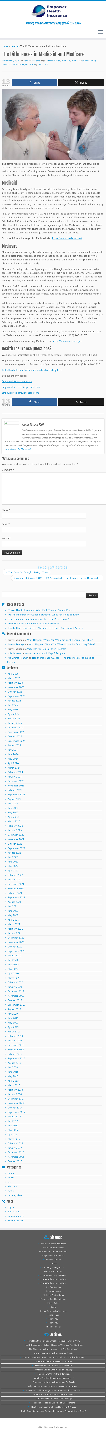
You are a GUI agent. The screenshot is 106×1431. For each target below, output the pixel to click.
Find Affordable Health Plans (53, 1279)
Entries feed (14, 1211)
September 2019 (16, 1004)
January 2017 (15, 1147)
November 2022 (16, 839)
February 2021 (15, 928)
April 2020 (13, 973)
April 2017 (13, 1134)
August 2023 (14, 799)
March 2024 (14, 767)
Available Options (53, 1259)
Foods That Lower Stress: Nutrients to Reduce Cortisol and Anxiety (45, 628)
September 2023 (16, 794)
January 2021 (15, 933)
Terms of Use (53, 1315)
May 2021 (13, 915)
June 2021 (13, 910)
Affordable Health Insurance (53, 1243)
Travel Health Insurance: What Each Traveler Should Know (40, 610)
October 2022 (15, 843)
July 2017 (13, 1121)
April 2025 (13, 714)
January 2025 (15, 723)
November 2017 (16, 1103)
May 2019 (13, 1022)
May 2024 (13, 758)
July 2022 (13, 857)
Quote (53, 1307)
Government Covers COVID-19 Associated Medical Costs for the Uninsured (57, 578)
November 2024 (16, 731)
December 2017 (16, 1098)
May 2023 (13, 812)
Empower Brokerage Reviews (53, 1275)
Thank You (53, 1318)
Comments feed (16, 1216)
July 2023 (13, 803)
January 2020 (15, 986)
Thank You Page (53, 1326)
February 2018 (15, 1089)
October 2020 (15, 946)
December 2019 (16, 991)
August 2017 (14, 1116)
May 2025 (13, 709)
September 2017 (16, 1112)
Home (5, 46)
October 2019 (15, 1000)
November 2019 (16, 995)
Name (6, 510)
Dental (11, 1173)
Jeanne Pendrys (16, 644)
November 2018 (16, 1049)
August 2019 (14, 1009)
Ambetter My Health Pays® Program (46, 649)
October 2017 (15, 1107)
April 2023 (13, 816)
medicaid (66, 60)
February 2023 (15, 825)
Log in (11, 1207)
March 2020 (14, 977)
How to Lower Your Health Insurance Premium (33, 623)
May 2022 (13, 866)
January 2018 (15, 1094)
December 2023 (16, 781)
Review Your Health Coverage (53, 1311)
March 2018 (14, 1085)
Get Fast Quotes (53, 1287)
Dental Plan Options (53, 1271)
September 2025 (16, 696)
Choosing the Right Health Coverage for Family (54, 1382)
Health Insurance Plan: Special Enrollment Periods (53, 1407)
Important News (53, 1291)
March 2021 (14, 924)
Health (14, 46)
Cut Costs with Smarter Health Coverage (54, 1398)
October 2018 (15, 1053)
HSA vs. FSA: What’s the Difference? (54, 1374)
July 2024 (13, 749)
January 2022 (15, 879)
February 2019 (15, 1036)
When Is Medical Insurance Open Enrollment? (54, 1394)
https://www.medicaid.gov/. (67, 238)
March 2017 (14, 1138)
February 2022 (15, 875)
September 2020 (16, 951)
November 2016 (16, 1156)
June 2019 (13, 1018)
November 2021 (16, 888)
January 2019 (15, 1040)
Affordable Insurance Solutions (53, 1251)
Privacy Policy (53, 1303)
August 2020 (14, 955)
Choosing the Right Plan (53, 1267)
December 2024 (16, 727)
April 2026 (13, 673)
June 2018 (13, 1071)
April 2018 (13, 1080)
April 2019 (13, 1027)
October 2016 (15, 1161)
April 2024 (13, 763)
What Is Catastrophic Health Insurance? (54, 1361)
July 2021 (13, 906)
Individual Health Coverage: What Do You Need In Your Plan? (53, 1390)
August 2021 (14, 901)
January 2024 (15, 776)
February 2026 (15, 682)
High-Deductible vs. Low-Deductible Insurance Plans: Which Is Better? (53, 1411)
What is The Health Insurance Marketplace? (54, 1378)
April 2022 (13, 870)
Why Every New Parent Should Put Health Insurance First (53, 1386)
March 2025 (14, 718)
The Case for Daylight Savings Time (26, 572)
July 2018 (13, 1067)
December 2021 (16, 884)
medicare (76, 60)
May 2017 (13, 1130)
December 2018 (16, 1045)
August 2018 (14, 1062)
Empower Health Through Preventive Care (53, 1365)
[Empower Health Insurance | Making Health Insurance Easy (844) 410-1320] (53, 11)
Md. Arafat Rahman (18, 658)
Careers (53, 1263)
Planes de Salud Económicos (53, 1299)
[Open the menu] (100, 32)
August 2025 (14, 700)
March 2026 (14, 678)
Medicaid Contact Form (53, 1295)
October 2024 (15, 736)
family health (54, 60)
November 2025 (16, 687)
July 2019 (13, 1013)
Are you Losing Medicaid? (53, 1255)
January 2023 (15, 830)
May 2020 (13, 969)
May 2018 (13, 1076)
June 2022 (13, 861)
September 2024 (16, 740)
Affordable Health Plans (53, 1247)
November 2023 (16, 785)
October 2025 (15, 691)
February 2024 (15, 772)
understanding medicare (23, 64)
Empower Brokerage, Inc (56, 1427)
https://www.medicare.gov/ (68, 341)
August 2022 (14, 852)
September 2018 (16, 1058)
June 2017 (13, 1125)
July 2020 (13, 960)
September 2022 (16, 848)
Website (6, 538)
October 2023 (15, 790)
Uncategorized (15, 1195)
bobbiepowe (14, 653)
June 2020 (13, 964)
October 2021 (15, 892)
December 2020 (16, 937)
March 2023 (14, 821)
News (11, 1190)
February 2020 (15, 982)
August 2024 (14, 745)
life (9, 1181)
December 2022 (16, 834)
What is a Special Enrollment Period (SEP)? (54, 1369)
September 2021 (16, 897)
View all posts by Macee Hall (18, 449)
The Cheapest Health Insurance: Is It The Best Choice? (38, 619)
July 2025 (13, 705)
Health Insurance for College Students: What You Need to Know (43, 614)
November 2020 (16, 942)
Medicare (35, 60)
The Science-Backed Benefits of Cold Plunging (53, 1402)
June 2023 (13, 808)
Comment (8, 469)
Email (6, 524)
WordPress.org (15, 1220)
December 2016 (16, 1152)
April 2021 (13, 919)
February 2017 (15, 1143)
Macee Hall (43, 64)
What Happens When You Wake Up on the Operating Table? (59, 640)
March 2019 (14, 1031)
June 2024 (13, 754)
